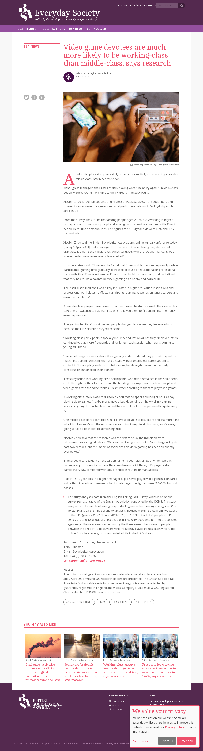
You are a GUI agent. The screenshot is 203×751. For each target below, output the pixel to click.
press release (120, 602)
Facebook (115, 709)
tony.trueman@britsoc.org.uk (84, 560)
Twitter (114, 705)
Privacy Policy (174, 727)
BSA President (28, 29)
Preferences (140, 741)
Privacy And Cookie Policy (119, 743)
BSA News (76, 29)
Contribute (135, 5)
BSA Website (117, 701)
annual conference (79, 602)
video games (143, 602)
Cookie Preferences (93, 743)
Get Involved (96, 29)
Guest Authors (54, 29)
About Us (122, 5)
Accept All (186, 741)
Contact (148, 5)
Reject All (167, 741)
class (102, 602)
